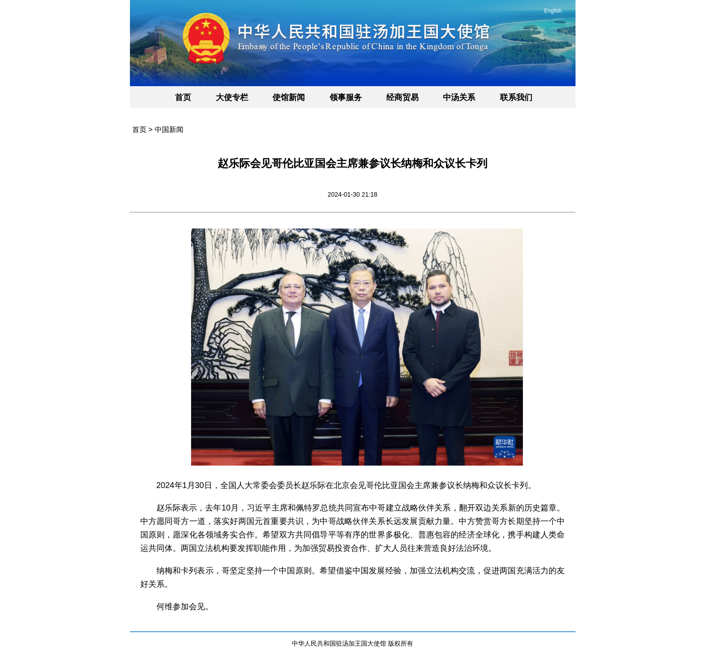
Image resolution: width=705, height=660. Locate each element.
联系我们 (516, 97)
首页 (183, 97)
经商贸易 (402, 97)
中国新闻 (169, 129)
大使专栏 (232, 97)
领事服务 (346, 97)
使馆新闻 (288, 97)
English (553, 11)
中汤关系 (459, 97)
